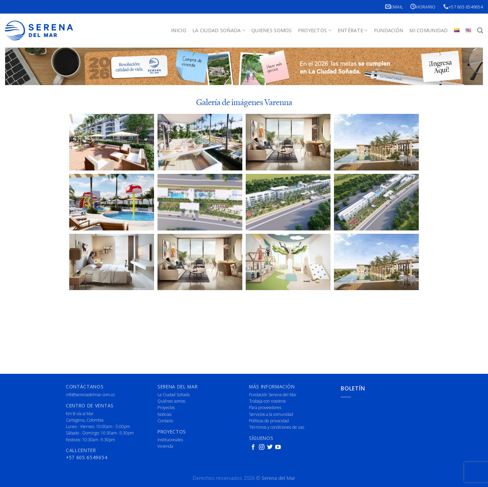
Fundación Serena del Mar (273, 395)
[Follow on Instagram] (261, 447)
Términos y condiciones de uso (276, 427)
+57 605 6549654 (463, 6)
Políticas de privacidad (269, 421)
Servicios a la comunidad (271, 414)
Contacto (165, 421)
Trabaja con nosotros (267, 401)
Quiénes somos (171, 401)
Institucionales (170, 440)
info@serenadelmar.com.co (90, 395)
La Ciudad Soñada (218, 30)
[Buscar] (480, 31)
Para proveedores (265, 407)
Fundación (388, 30)
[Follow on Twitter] (270, 447)
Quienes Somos (271, 30)
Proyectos (315, 30)
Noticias (164, 414)
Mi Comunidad (428, 30)
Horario (422, 6)
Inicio (178, 30)
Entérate (353, 30)
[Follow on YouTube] (278, 447)
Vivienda (165, 446)
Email (394, 6)
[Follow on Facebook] (253, 447)
